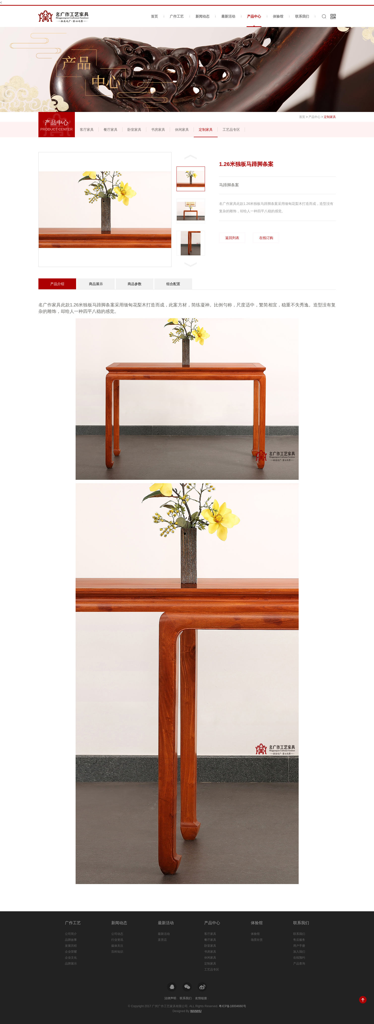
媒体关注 (117, 945)
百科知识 (117, 951)
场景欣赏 (257, 940)
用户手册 (299, 945)
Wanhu (195, 1011)
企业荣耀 (71, 951)
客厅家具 (87, 130)
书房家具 (158, 130)
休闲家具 (182, 130)
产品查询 (299, 963)
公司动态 (117, 934)
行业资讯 (117, 940)
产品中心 (254, 20)
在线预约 (299, 957)
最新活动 (228, 16)
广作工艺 (177, 16)
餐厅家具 (110, 130)
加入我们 (299, 951)
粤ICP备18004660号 (232, 1006)
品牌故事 (71, 940)
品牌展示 (71, 963)
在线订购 (266, 238)
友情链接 (201, 998)
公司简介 (71, 934)
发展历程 (71, 945)
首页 (154, 16)
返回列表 (232, 238)
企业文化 (71, 957)
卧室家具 (134, 130)
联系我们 (302, 16)
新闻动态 (202, 16)
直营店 (162, 940)
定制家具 (206, 130)
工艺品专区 (231, 130)
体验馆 (278, 16)
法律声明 (170, 998)
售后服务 (299, 940)
